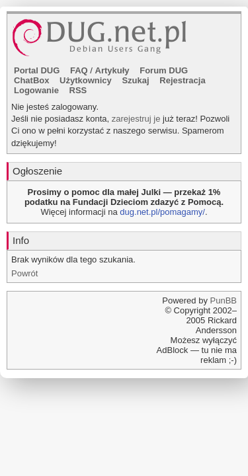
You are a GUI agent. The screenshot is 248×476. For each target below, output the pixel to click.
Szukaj (135, 80)
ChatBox (31, 80)
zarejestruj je (136, 119)
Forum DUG (164, 70)
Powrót (24, 273)
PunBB (223, 300)
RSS (78, 90)
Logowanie (36, 90)
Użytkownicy (86, 80)
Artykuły (112, 70)
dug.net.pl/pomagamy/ (162, 212)
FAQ (79, 70)
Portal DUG (37, 70)
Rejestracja (182, 80)
